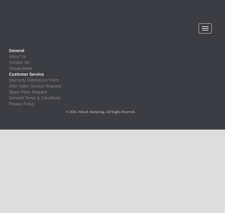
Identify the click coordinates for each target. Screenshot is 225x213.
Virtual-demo (20, 68)
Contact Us (19, 62)
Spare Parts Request (28, 92)
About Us (17, 56)
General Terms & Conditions (35, 98)
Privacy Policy (22, 103)
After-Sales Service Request (35, 86)
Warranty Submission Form (34, 80)
